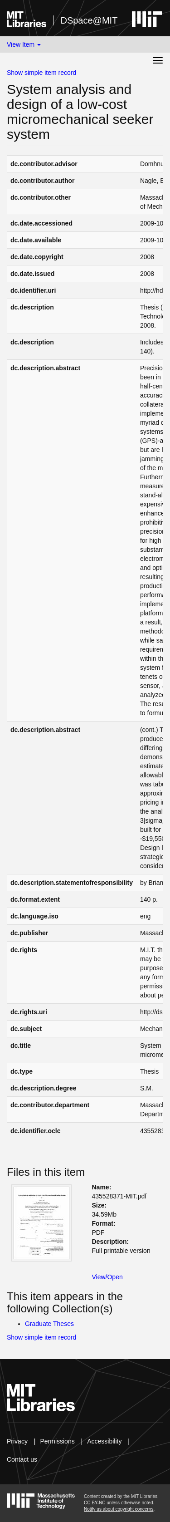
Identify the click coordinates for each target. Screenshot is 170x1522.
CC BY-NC (94, 1502)
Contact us (22, 1459)
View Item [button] (24, 44)
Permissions (57, 1441)
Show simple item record (41, 72)
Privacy (17, 1441)
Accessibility (104, 1441)
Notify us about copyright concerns (118, 1509)
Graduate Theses (49, 1323)
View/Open (107, 1277)
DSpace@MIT (88, 20)
